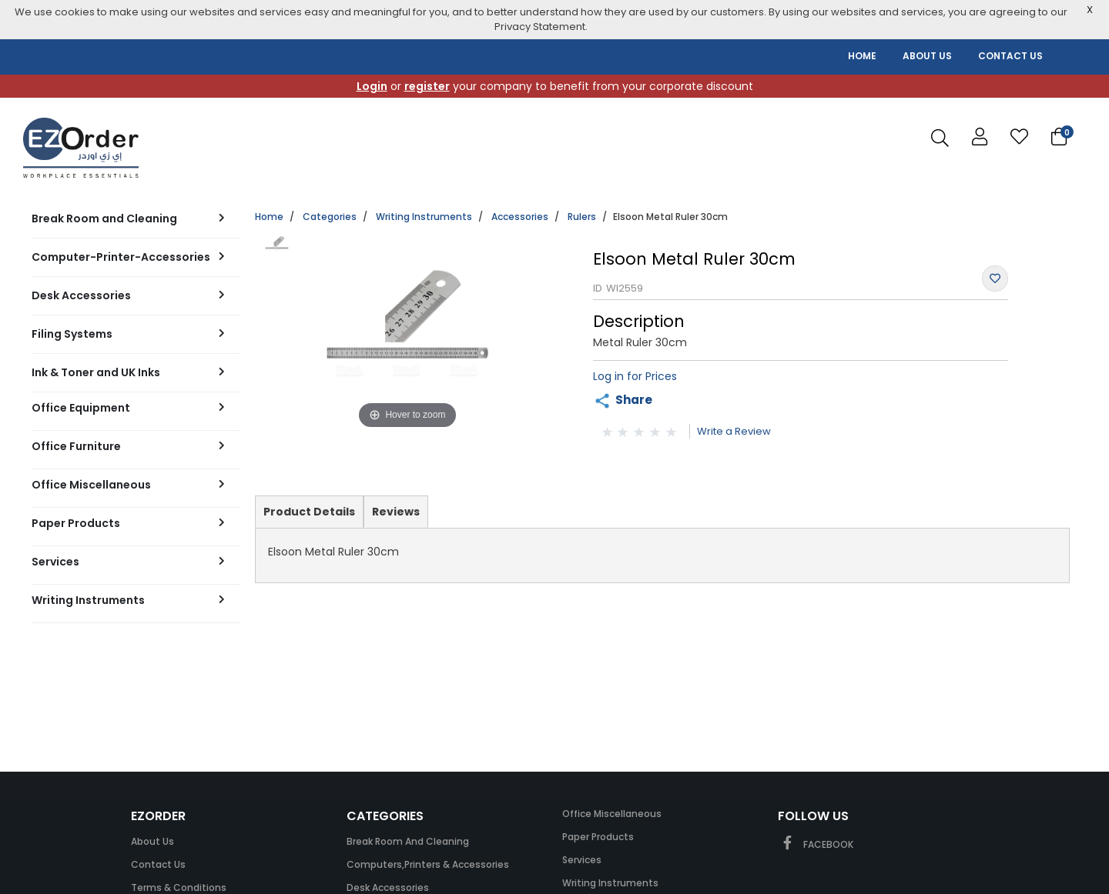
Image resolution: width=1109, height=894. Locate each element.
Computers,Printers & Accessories (428, 864)
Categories (330, 216)
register (427, 86)
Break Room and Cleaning (408, 841)
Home (269, 216)
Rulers (582, 216)
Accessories (519, 216)
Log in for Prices (635, 376)
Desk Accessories (388, 887)
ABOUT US (927, 55)
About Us (152, 841)
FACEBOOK (815, 844)
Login (372, 86)
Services (581, 859)
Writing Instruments (424, 216)
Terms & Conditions (178, 887)
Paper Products (598, 836)
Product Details (309, 515)
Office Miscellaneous (612, 813)
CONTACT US (1010, 55)
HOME (862, 55)
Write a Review (734, 431)
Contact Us (158, 864)
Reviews (396, 511)
